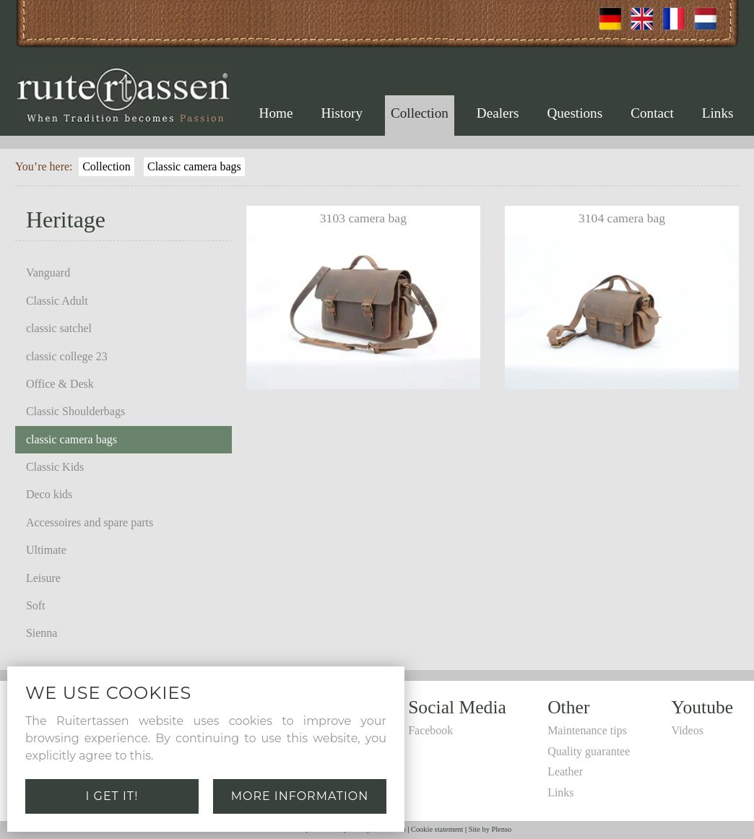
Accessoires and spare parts (89, 522)
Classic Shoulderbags (75, 411)
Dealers (498, 113)
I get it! (112, 796)
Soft (36, 605)
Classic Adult (57, 301)
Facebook (430, 730)
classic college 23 (67, 356)
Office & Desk (60, 384)
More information (300, 796)
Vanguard (48, 272)
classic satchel (59, 328)
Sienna (42, 633)
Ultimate (46, 550)
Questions (574, 113)
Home (276, 113)
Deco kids (49, 494)
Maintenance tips (587, 730)
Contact (652, 113)
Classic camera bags (194, 166)
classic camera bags (71, 439)
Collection (419, 113)
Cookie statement (437, 829)
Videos (687, 730)
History (342, 113)
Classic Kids (55, 467)
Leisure (43, 578)
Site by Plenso (490, 829)
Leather (565, 771)
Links (718, 113)
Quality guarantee (588, 751)
